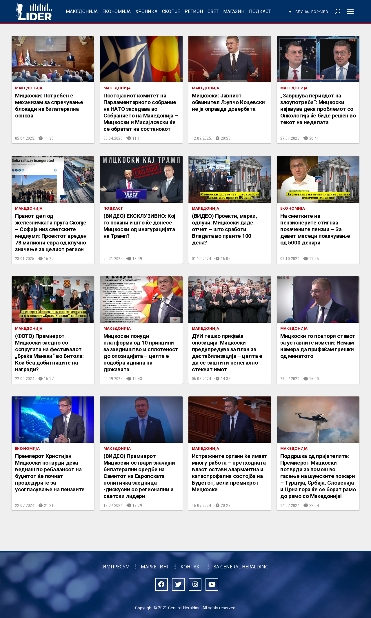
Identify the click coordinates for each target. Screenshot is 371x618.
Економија (116, 11)
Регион (194, 11)
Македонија (82, 11)
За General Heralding (241, 566)
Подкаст (260, 11)
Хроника (146, 11)
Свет (213, 11)
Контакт (192, 566)
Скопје (171, 11)
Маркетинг (155, 566)
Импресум (116, 566)
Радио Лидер (33, 11)
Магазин (233, 11)
